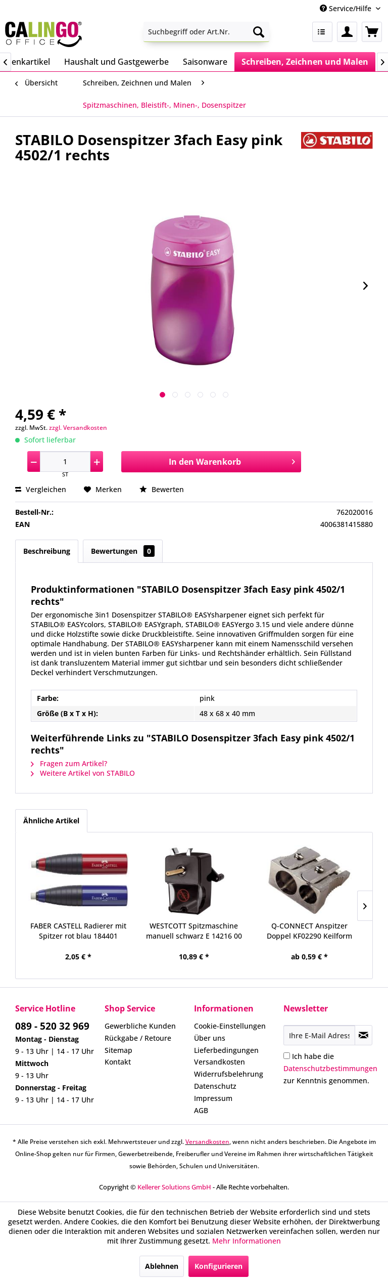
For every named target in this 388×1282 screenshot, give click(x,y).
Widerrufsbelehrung (228, 1074)
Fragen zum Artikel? (69, 763)
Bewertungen (123, 551)
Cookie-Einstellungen (230, 1026)
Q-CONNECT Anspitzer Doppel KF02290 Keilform (309, 931)
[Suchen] (258, 32)
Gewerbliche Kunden (140, 1026)
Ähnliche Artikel (51, 820)
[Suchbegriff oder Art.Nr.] (206, 32)
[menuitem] (206, 32)
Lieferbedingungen (226, 1050)
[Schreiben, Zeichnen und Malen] (304, 61)
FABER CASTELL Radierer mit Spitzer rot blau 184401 (78, 931)
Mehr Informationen (246, 1241)
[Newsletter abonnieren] (363, 1035)
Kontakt (118, 1062)
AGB (201, 1110)
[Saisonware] (205, 61)
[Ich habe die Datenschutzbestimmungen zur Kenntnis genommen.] (286, 1055)
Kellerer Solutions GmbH (174, 1186)
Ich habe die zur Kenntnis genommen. (330, 1068)
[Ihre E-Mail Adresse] (319, 1035)
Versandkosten (219, 1062)
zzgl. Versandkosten (78, 427)
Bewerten (161, 489)
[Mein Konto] (347, 32)
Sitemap (118, 1050)
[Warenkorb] (372, 32)
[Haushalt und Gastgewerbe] (116, 61)
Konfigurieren (219, 1266)
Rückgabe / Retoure (138, 1038)
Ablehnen (161, 1266)
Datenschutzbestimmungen (330, 1068)
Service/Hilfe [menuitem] (346, 8)
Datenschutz (215, 1086)
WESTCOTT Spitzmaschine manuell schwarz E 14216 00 (194, 931)
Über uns (209, 1038)
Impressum (213, 1098)
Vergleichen (40, 489)
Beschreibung (46, 551)
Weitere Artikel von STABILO (83, 773)
